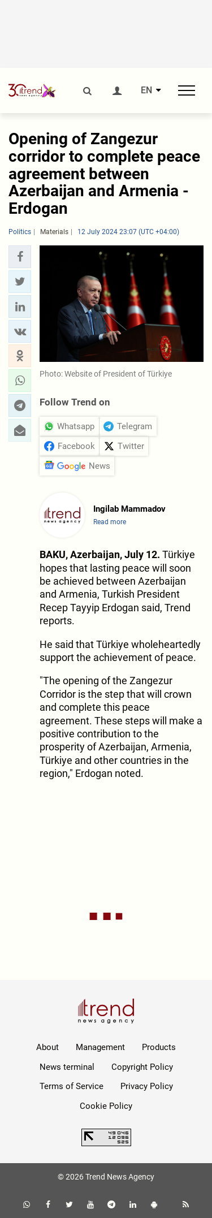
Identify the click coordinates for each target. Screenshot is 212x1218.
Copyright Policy (142, 1067)
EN (146, 90)
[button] (20, 256)
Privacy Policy (146, 1086)
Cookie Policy (106, 1106)
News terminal (67, 1067)
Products (159, 1047)
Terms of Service (71, 1086)
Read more (109, 522)
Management (100, 1047)
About (47, 1047)
